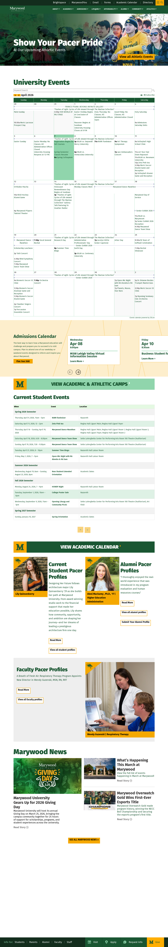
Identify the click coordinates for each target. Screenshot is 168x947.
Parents (33, 942)
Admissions (81, 9)
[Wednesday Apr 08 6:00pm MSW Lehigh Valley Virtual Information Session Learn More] (94, 350)
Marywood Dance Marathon (63, 430)
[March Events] (100, 768)
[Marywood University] (17, 9)
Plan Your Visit (23, 361)
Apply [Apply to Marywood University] (113, 942)
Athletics (151, 9)
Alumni (124, 9)
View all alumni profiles (134, 612)
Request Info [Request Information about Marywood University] (136, 942)
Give (157, 942)
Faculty (58, 942)
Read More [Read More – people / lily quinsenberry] (55, 640)
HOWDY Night (57, 487)
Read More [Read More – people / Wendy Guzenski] (23, 689)
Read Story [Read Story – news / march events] (123, 780)
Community (136, 9)
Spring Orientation (60, 517)
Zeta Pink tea (57, 424)
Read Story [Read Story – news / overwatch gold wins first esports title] (123, 819)
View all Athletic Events (136, 57)
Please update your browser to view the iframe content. (84, 90)
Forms (107, 2)
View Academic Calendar (90, 547)
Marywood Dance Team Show (64, 438)
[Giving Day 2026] (48, 776)
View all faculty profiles (30, 699)
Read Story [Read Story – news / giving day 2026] (19, 827)
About (55, 9)
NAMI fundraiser (59, 418)
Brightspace (59, 2)
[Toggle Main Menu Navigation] (160, 3)
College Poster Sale (60, 492)
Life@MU (95, 9)
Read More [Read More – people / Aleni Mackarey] (127, 602)
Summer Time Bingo (60, 450)
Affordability (110, 9)
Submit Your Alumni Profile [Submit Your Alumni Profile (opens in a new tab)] (135, 622)
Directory (148, 2)
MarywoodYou (79, 2)
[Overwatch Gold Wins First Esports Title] (100, 800)
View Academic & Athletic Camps (89, 384)
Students (19, 942)
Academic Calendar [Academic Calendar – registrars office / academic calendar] (126, 2)
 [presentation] (70, 372)
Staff (69, 942)
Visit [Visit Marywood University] (95, 942)
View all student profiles (62, 650)
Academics (67, 9)
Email (96, 2)
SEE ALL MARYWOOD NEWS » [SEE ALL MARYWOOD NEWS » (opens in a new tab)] (84, 839)
